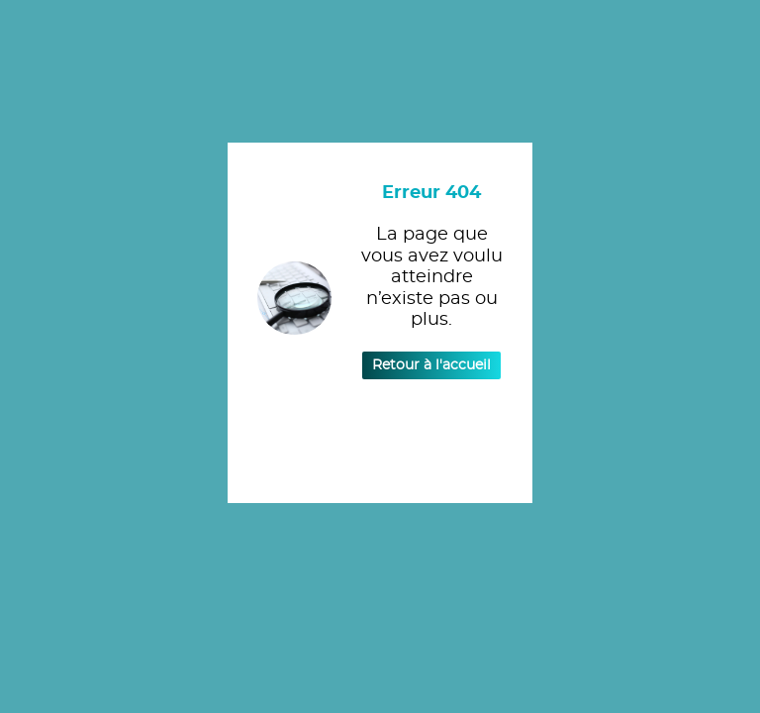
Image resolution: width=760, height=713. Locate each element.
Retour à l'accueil (431, 365)
